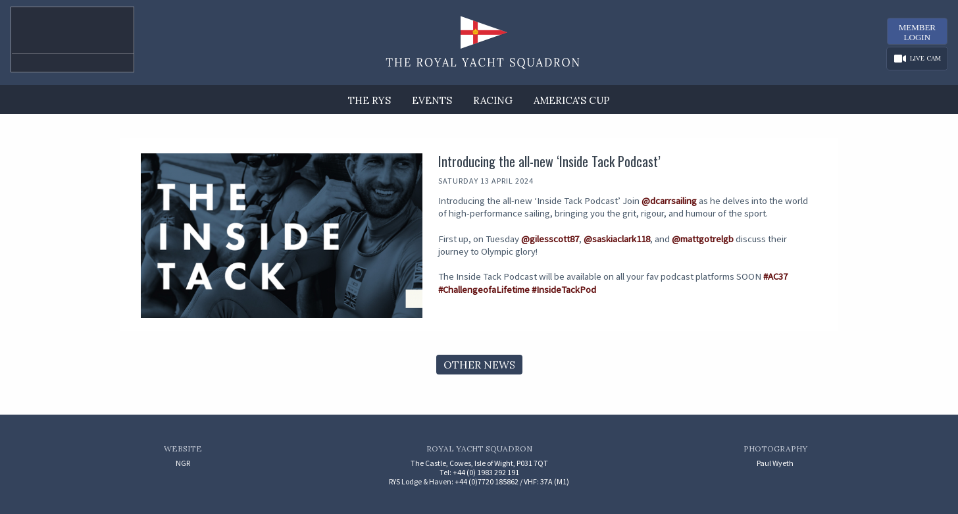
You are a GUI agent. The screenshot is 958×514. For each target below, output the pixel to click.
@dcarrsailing (669, 201)
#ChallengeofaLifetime (484, 290)
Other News (479, 364)
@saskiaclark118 (617, 239)
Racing (493, 100)
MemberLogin (917, 32)
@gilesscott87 (550, 239)
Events (432, 100)
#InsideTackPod (564, 290)
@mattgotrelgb (703, 239)
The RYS (369, 100)
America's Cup (572, 100)
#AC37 (775, 276)
